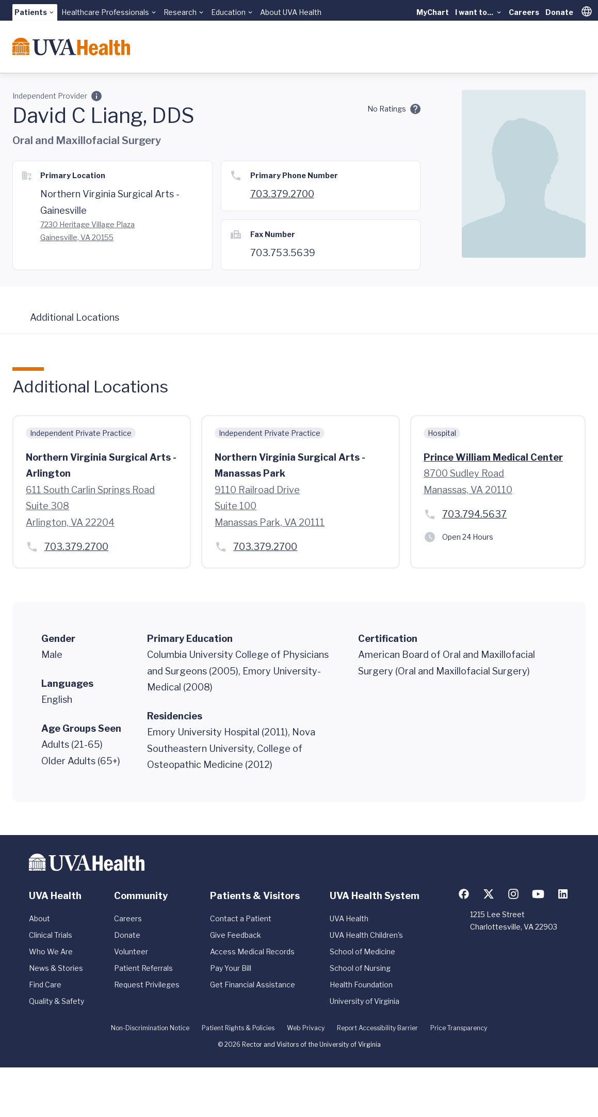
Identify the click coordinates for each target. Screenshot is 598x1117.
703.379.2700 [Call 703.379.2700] (282, 193)
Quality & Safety (56, 1001)
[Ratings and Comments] (415, 109)
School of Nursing (360, 968)
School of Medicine (362, 951)
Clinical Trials (50, 935)
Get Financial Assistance (252, 984)
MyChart (432, 12)
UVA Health (349, 918)
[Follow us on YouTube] (538, 894)
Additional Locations (74, 317)
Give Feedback (235, 935)
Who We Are (51, 951)
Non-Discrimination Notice (150, 1028)
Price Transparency (458, 1028)
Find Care (45, 984)
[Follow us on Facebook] (464, 894)
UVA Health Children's (366, 935)
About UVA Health (290, 12)
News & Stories (56, 968)
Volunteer (131, 951)
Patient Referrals (143, 968)
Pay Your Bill (230, 968)
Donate (559, 12)
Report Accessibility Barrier (377, 1028)
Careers (524, 12)
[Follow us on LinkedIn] (563, 894)
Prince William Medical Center (493, 457)
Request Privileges (147, 984)
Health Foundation (361, 984)
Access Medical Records (252, 951)
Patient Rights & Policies (238, 1028)
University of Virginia (364, 1001)
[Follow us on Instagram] (513, 894)
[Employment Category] (96, 96)
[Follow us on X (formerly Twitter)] (488, 894)
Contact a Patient (240, 918)
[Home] (71, 46)
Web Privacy (306, 1028)
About (39, 918)
